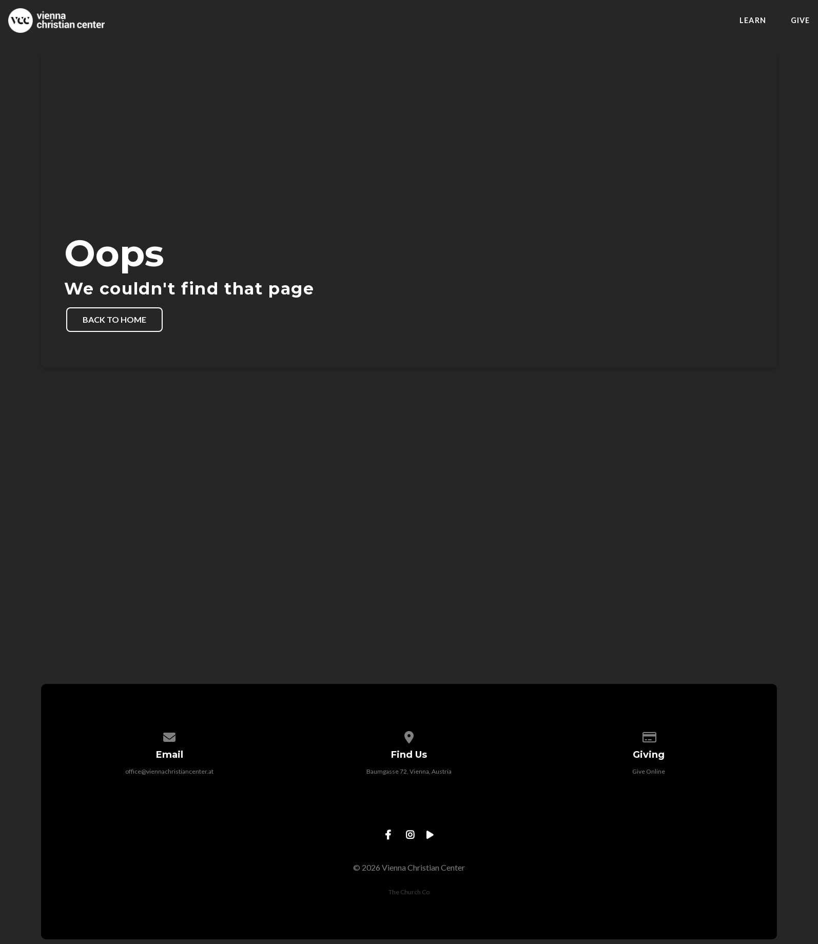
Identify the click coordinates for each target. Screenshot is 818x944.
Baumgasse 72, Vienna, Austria (409, 771)
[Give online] (648, 735)
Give (800, 20)
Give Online (648, 771)
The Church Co (409, 892)
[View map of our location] (409, 735)
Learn (752, 20)
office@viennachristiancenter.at (169, 771)
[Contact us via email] (170, 735)
